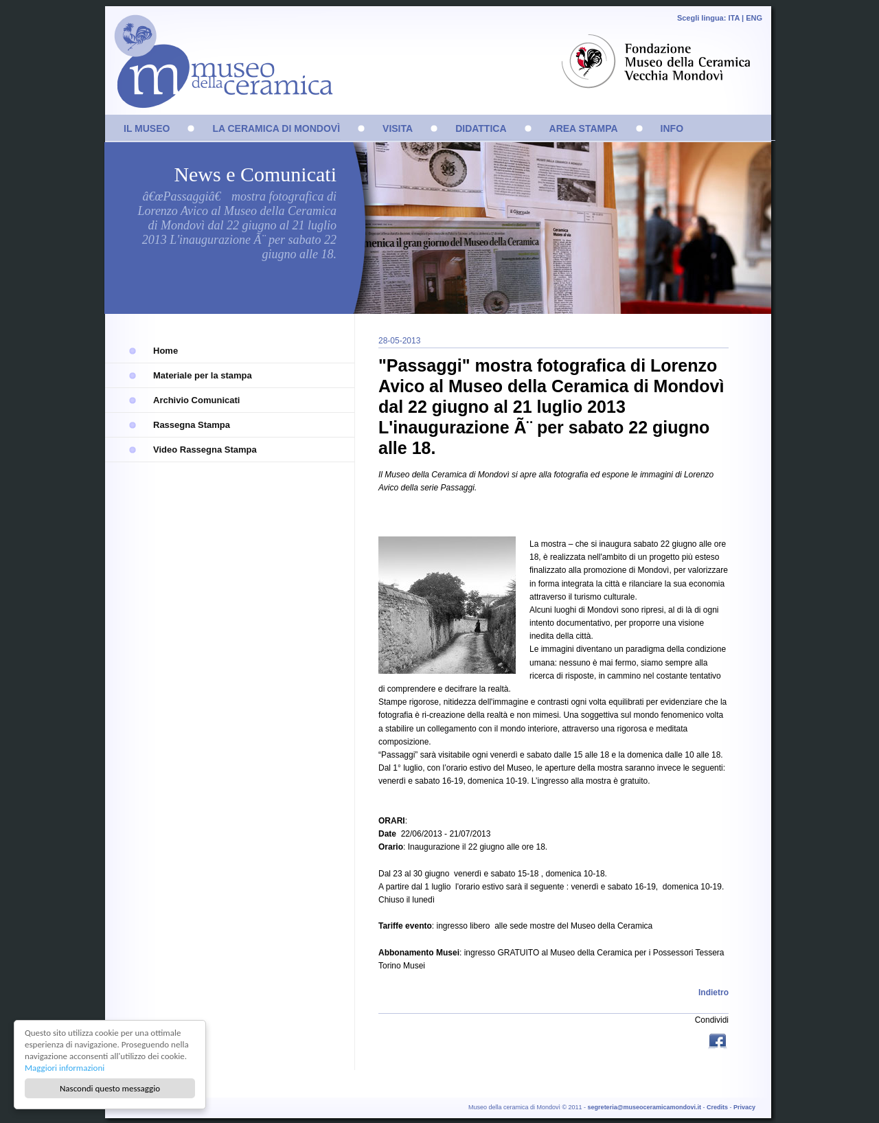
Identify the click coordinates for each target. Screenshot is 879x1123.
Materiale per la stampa (202, 375)
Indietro (713, 992)
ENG (754, 18)
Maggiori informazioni (64, 1068)
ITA (734, 18)
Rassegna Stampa (191, 425)
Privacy (744, 1107)
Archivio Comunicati (196, 400)
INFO (672, 128)
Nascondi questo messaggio (110, 1088)
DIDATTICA (480, 128)
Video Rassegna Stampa (205, 449)
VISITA (398, 128)
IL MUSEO (147, 128)
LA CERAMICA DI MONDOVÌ (276, 128)
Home (165, 350)
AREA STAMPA (583, 128)
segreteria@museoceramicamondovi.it (644, 1107)
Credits (717, 1107)
